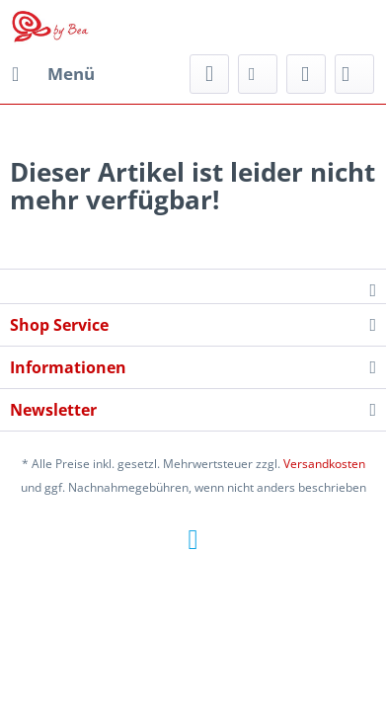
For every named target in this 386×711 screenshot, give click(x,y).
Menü (53, 71)
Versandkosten (324, 463)
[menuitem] (52, 74)
